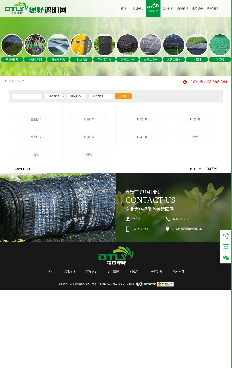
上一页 (188, 249)
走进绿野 (138, 8)
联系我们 (212, 8)
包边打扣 (35, 146)
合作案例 (168, 8)
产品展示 (153, 10)
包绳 (36, 234)
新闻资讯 (182, 8)
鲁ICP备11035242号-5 (113, 364)
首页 (123, 8)
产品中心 (21, 81)
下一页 (197, 249)
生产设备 (197, 8)
